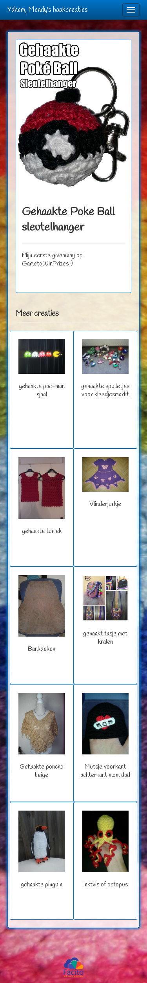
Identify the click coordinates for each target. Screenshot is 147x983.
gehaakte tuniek (41, 496)
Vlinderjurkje (105, 482)
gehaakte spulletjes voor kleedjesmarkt (105, 369)
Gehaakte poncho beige (41, 736)
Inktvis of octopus (105, 850)
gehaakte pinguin (41, 850)
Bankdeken (41, 614)
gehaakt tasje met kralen (105, 610)
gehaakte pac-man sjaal (41, 369)
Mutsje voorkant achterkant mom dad (105, 736)
